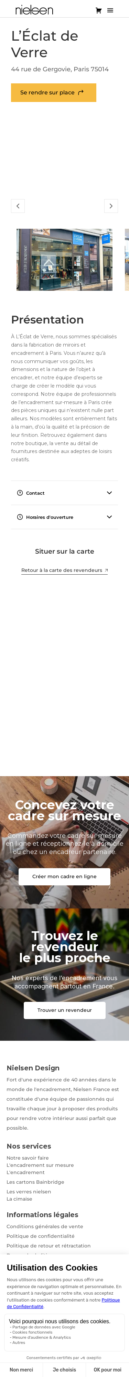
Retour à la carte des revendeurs (64, 570)
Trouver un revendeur (64, 1010)
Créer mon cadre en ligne (64, 876)
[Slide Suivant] (111, 206)
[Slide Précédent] (18, 206)
